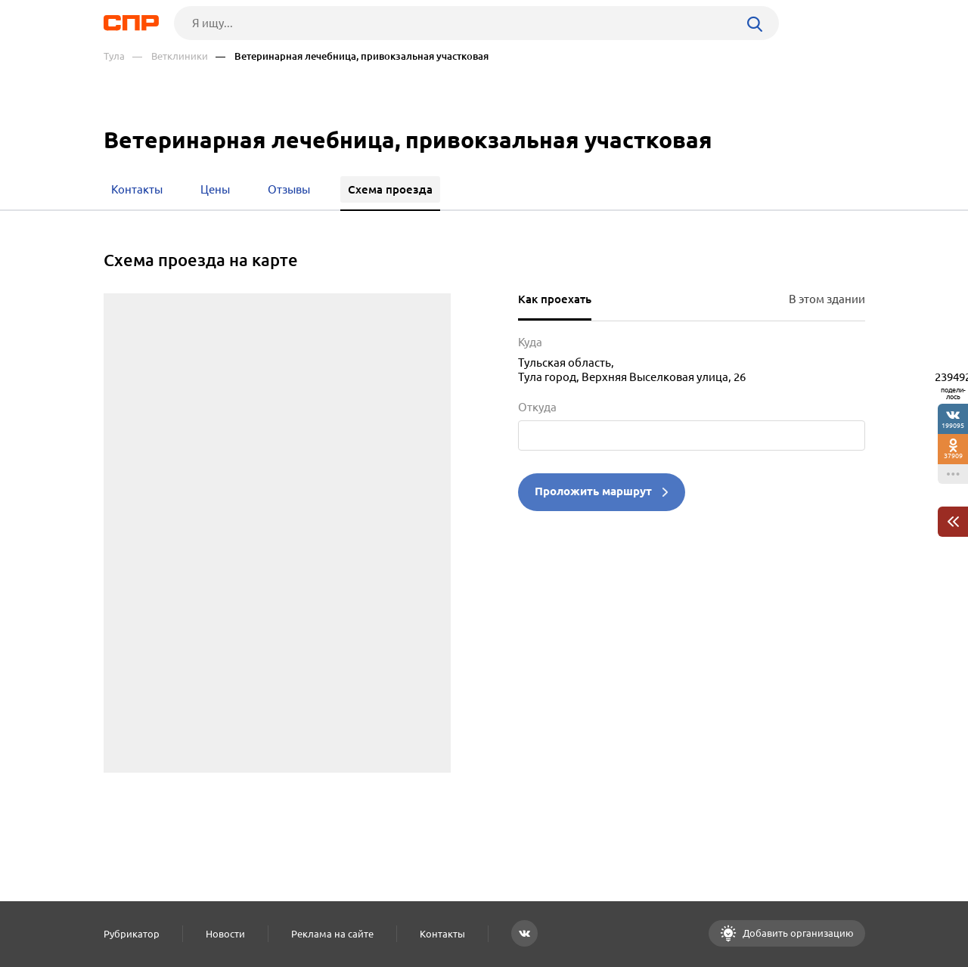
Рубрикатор (132, 934)
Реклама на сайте (332, 934)
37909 (953, 455)
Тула (114, 56)
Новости (225, 934)
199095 (953, 425)
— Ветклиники (170, 56)
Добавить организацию (797, 933)
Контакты (442, 934)
